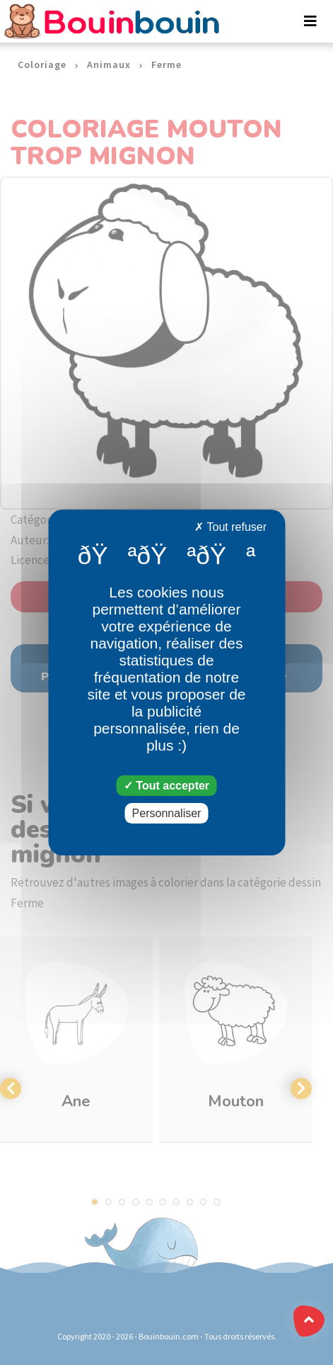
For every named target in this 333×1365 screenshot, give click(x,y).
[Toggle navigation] (310, 21)
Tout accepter (166, 786)
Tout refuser (230, 527)
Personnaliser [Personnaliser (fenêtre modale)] (166, 813)
